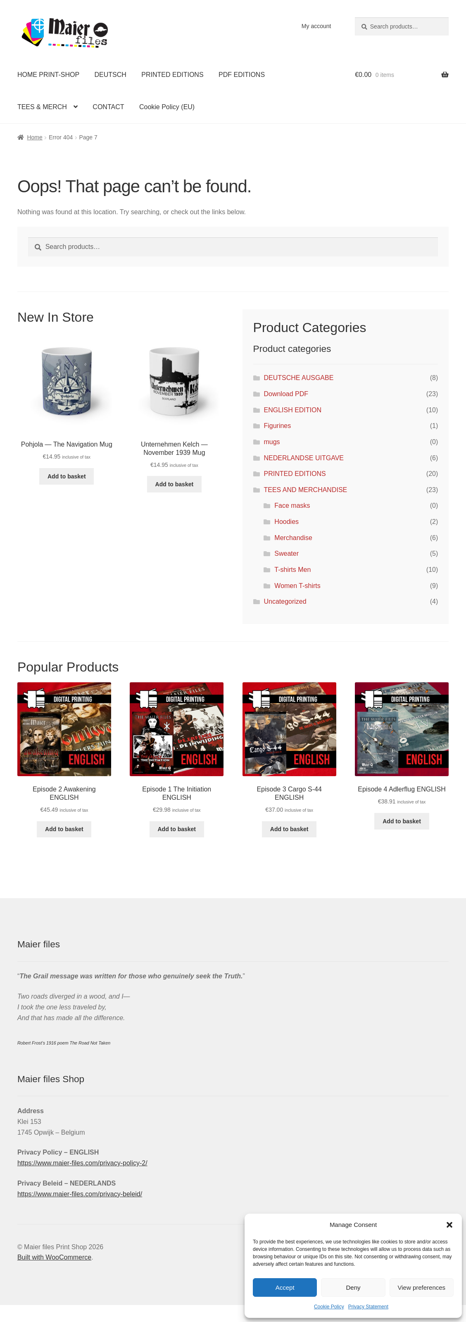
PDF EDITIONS (242, 74)
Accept (285, 1287)
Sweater (286, 553)
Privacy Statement (368, 1307)
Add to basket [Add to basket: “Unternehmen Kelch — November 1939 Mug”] (174, 484)
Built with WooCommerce (54, 1257)
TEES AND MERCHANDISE (305, 489)
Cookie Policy (329, 1307)
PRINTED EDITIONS (172, 74)
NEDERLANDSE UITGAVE (304, 457)
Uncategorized (285, 601)
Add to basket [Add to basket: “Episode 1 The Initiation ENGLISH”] (176, 829)
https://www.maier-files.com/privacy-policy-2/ (82, 1163)
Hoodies (286, 521)
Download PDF (286, 393)
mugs (272, 441)
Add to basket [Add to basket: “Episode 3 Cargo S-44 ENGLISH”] (289, 829)
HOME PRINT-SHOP (48, 74)
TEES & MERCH (42, 106)
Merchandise (293, 537)
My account (316, 26)
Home (34, 137)
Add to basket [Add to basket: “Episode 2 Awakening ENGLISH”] (64, 829)
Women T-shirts (297, 585)
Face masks (292, 505)
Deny (353, 1287)
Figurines (277, 425)
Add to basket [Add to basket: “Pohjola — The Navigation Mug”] (67, 476)
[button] (449, 1225)
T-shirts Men (292, 569)
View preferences (422, 1287)
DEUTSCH (110, 74)
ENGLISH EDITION (292, 410)
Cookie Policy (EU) (167, 106)
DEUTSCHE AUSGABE (298, 377)
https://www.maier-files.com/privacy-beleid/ (79, 1194)
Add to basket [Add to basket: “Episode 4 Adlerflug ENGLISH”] (402, 821)
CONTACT (108, 106)
